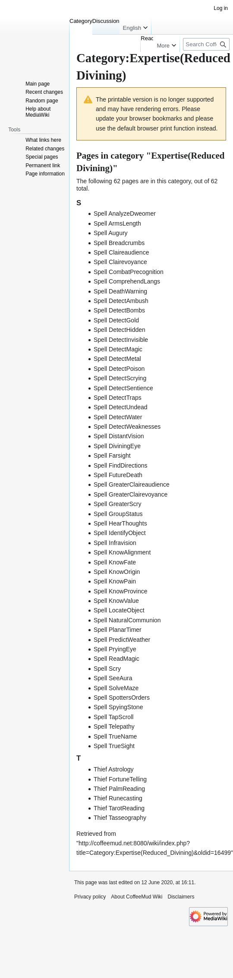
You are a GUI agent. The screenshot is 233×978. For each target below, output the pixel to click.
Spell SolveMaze (116, 688)
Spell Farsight (112, 455)
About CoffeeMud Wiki (136, 897)
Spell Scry (107, 668)
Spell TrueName (115, 736)
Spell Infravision (115, 542)
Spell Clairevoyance (120, 261)
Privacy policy (90, 897)
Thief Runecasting (118, 798)
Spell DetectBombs (119, 310)
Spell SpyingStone (118, 707)
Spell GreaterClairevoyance (130, 494)
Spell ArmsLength (117, 223)
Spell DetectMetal (117, 358)
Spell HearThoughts (120, 523)
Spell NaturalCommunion (127, 620)
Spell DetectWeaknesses (127, 426)
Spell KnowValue (116, 600)
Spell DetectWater (118, 417)
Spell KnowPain (115, 581)
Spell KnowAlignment (122, 552)
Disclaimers (181, 897)
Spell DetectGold (116, 320)
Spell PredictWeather (122, 639)
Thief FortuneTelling (120, 779)
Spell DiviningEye (117, 446)
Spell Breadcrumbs (119, 242)
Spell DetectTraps (118, 397)
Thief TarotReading (119, 808)
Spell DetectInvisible (121, 339)
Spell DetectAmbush (121, 300)
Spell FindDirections (121, 465)
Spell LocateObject (119, 610)
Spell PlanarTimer (118, 629)
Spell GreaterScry (117, 503)
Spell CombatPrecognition (129, 271)
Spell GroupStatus (118, 513)
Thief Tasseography (120, 817)
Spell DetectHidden (119, 329)
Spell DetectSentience (123, 388)
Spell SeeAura (113, 678)
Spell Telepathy (114, 726)
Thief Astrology (114, 769)
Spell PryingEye (115, 649)
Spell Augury (111, 232)
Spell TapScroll (113, 717)
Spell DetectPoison (119, 368)
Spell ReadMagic (116, 658)
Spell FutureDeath (118, 474)
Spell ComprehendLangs (127, 281)
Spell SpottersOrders (122, 697)
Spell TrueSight (114, 745)
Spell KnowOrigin (117, 571)
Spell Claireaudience (121, 252)
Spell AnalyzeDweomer (125, 213)
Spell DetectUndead (121, 407)
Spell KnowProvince (121, 591)
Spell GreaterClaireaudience (132, 484)
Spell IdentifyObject (120, 532)
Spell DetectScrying (120, 378)
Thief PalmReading (119, 788)
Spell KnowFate (115, 562)
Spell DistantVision (119, 436)
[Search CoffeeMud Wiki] (206, 44)
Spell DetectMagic (118, 349)
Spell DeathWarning (120, 291)
